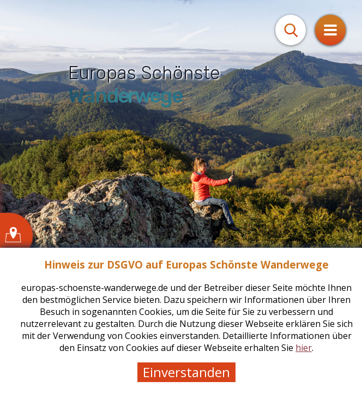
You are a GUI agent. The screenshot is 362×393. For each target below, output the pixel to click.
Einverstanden (186, 372)
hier (303, 348)
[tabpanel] (181, 196)
